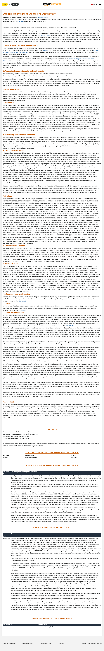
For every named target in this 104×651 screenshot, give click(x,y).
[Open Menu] (99, 4)
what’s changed (42, 17)
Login (4, 4)
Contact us (61, 643)
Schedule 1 (20, 21)
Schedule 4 (69, 326)
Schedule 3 (22, 310)
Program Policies (45, 35)
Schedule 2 (22, 301)
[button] (94, 4)
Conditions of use (45, 643)
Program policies (27, 643)
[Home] (52, 4)
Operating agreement (9, 643)
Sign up (15, 4)
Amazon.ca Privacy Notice (46, 627)
